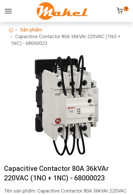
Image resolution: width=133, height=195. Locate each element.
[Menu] (8, 11)
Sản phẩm (31, 29)
